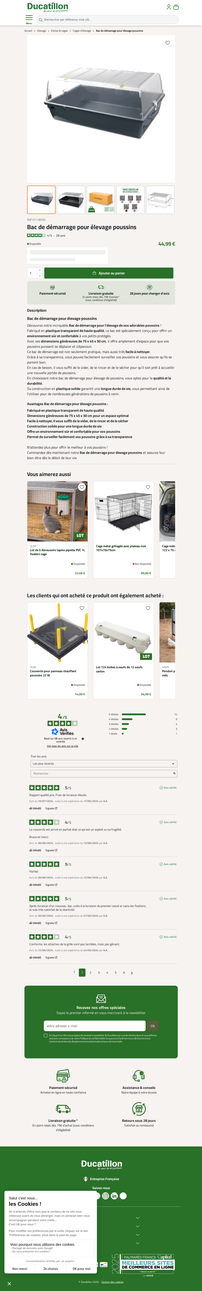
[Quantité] (35, 273)
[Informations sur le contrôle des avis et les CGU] (83, 739)
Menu (29, 19)
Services (69, 1234)
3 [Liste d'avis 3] (99, 972)
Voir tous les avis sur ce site (62, 746)
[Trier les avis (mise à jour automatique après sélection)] (104, 763)
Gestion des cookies (113, 1281)
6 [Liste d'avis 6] (124, 972)
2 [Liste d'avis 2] (90, 972)
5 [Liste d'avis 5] (116, 972)
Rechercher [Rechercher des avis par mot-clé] (102, 773)
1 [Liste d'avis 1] (82, 972)
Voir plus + (36, 1048)
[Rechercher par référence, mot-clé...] (107, 19)
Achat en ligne (73, 1226)
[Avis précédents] (74, 972)
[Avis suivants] (131, 973)
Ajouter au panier (112, 273)
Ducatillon (70, 1217)
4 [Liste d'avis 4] (107, 972)
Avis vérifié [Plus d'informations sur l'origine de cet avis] (170, 787)
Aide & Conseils (74, 1243)
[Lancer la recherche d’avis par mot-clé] (174, 773)
